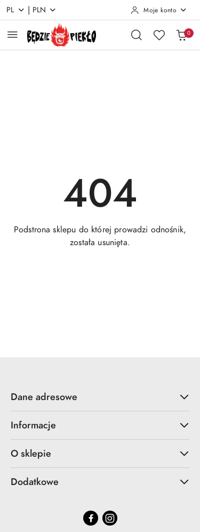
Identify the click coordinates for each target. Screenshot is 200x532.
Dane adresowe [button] (100, 396)
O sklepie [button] (100, 453)
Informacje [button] (100, 425)
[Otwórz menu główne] (12, 34)
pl (15, 10)
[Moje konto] (159, 10)
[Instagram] (109, 518)
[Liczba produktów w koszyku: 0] (181, 35)
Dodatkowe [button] (100, 481)
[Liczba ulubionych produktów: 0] (159, 35)
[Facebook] (90, 518)
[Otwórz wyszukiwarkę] (136, 35)
